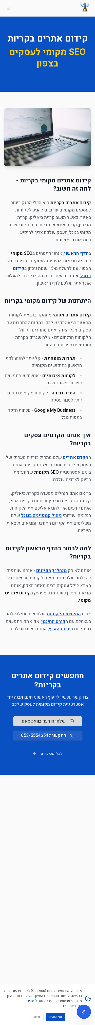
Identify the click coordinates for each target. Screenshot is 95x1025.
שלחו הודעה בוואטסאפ (48, 721)
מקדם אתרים (75, 457)
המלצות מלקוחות (64, 613)
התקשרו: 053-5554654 (47, 735)
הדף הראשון (76, 253)
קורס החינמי (53, 621)
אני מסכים (55, 1017)
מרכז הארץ (60, 628)
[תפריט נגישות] (84, 1012)
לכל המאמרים (47, 753)
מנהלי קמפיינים (51, 570)
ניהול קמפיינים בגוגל (41, 515)
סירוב (36, 1017)
